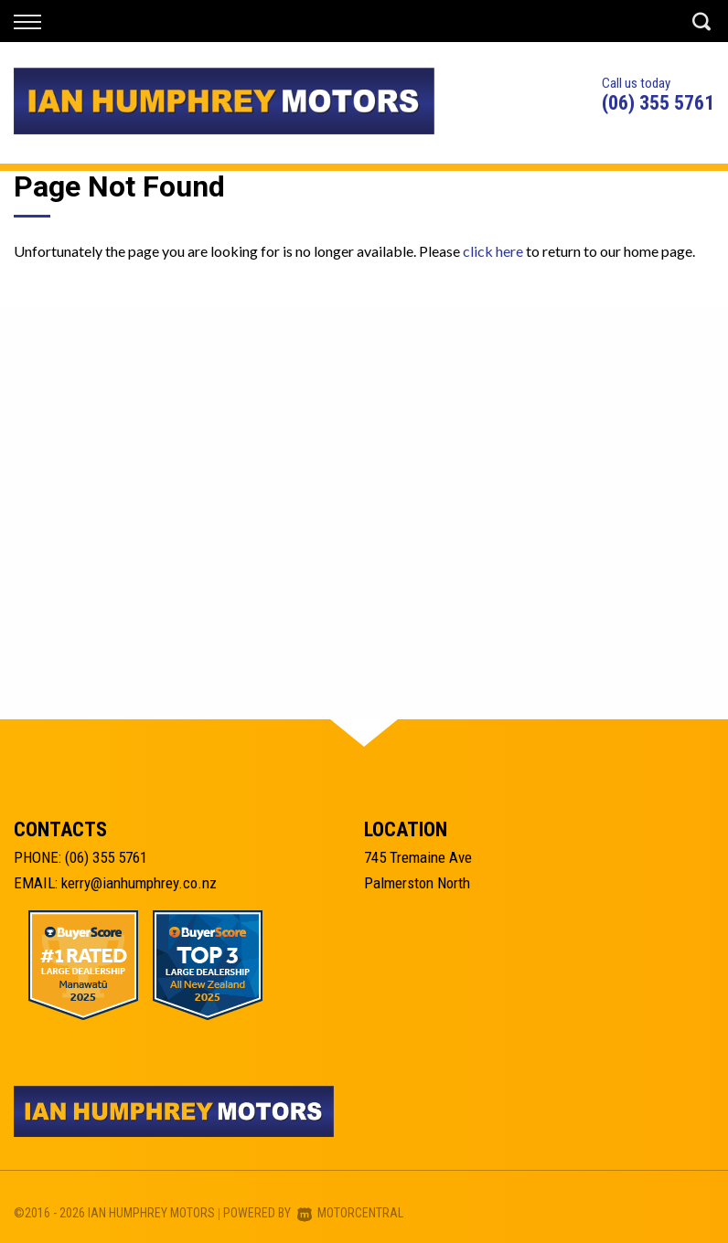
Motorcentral (350, 1213)
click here (493, 251)
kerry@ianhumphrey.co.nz (139, 883)
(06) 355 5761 (658, 102)
